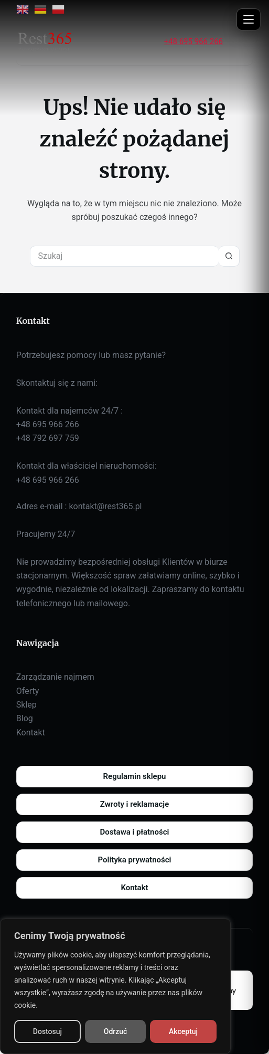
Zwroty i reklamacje (134, 804)
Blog (24, 718)
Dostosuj (47, 1031)
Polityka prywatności (134, 860)
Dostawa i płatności (134, 832)
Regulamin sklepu (134, 776)
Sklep (26, 705)
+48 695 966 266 (193, 41)
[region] (115, 986)
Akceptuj (183, 1031)
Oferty (27, 691)
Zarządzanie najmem (55, 677)
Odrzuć (115, 1031)
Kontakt (30, 732)
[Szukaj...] (124, 256)
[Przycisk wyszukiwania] (229, 256)
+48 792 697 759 (47, 438)
